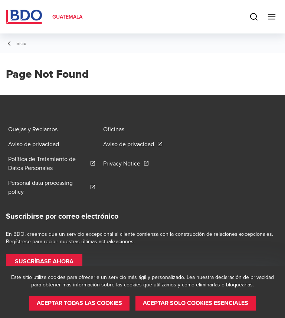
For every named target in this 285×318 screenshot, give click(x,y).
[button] (44, 261)
